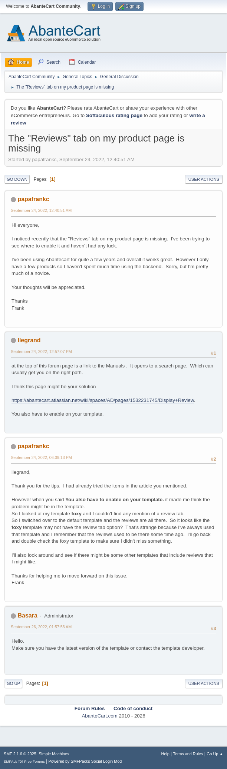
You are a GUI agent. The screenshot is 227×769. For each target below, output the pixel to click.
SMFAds (10, 761)
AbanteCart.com (99, 716)
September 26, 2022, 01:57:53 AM (41, 627)
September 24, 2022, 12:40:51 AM (41, 210)
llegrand (28, 340)
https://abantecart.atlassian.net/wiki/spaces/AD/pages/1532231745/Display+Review (102, 400)
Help (165, 754)
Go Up (13, 683)
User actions (203, 179)
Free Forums (34, 761)
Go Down (17, 179)
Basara (27, 615)
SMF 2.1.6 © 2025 (20, 754)
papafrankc (33, 199)
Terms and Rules (188, 754)
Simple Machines (54, 754)
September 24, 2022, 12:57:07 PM (41, 351)
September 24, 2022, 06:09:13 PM (41, 457)
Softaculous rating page (114, 115)
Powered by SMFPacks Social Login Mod (85, 761)
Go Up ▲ (215, 754)
